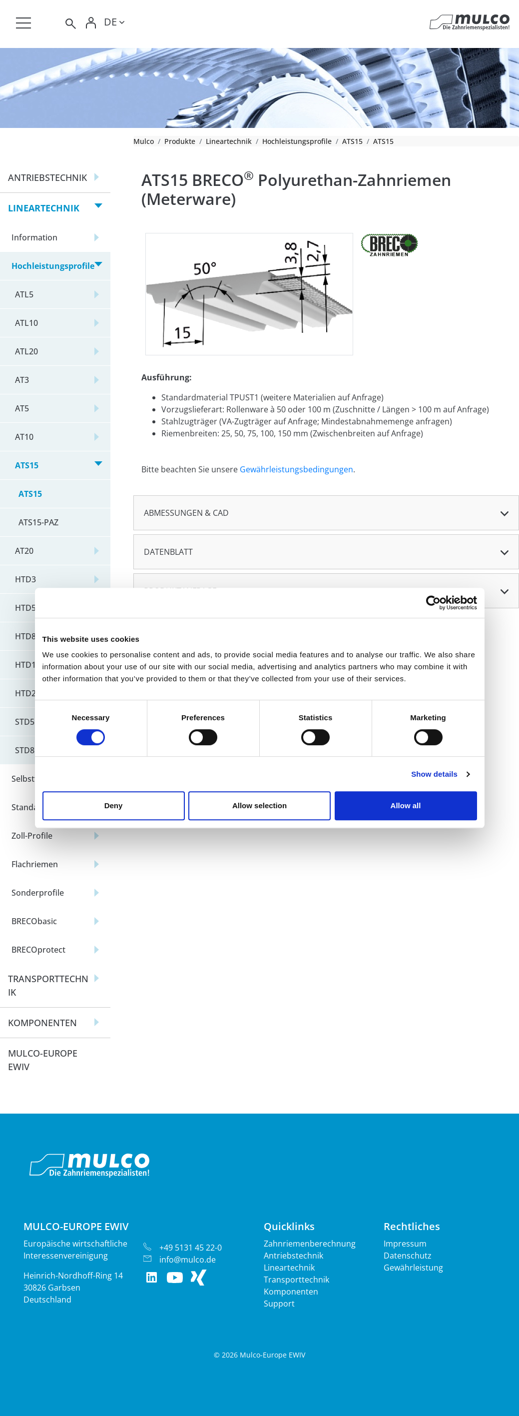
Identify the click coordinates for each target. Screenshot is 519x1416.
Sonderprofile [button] (37, 892)
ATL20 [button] (26, 351)
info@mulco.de (187, 1259)
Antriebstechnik (293, 1255)
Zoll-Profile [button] (31, 835)
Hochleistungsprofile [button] (52, 265)
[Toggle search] (69, 23)
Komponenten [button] (42, 1023)
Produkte (179, 141)
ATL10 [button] (26, 322)
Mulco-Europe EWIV (42, 1060)
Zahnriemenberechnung (310, 1243)
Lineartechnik (229, 141)
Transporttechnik (296, 1279)
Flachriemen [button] (34, 864)
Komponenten (291, 1291)
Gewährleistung (413, 1267)
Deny (113, 805)
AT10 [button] (24, 436)
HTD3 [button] (25, 579)
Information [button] (34, 237)
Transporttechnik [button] (48, 985)
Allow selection (259, 805)
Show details (434, 774)
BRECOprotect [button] (38, 949)
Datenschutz (408, 1255)
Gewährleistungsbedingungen (296, 469)
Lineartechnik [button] (43, 208)
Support (279, 1303)
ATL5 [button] (24, 294)
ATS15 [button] (26, 465)
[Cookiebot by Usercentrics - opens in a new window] (433, 602)
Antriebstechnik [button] (47, 177)
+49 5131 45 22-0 (190, 1247)
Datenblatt (168, 551)
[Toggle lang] (114, 23)
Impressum (405, 1243)
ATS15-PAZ (38, 522)
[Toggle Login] (90, 23)
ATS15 (352, 141)
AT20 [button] (24, 550)
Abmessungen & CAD (186, 512)
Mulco (143, 141)
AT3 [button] (22, 379)
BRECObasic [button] (34, 921)
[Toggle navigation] (23, 23)
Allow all (406, 805)
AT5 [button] (22, 408)
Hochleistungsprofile (297, 141)
